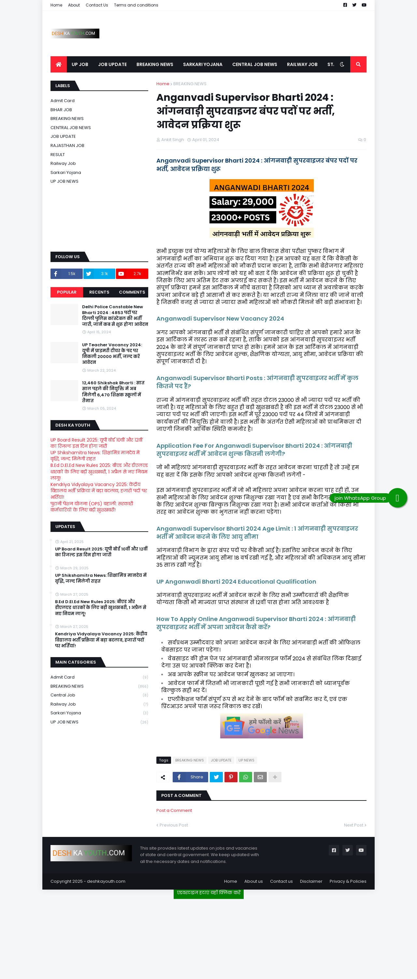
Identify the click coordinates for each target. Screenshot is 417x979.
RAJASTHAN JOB (67, 145)
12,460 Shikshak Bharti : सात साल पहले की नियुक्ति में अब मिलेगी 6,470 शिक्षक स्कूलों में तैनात (113, 392)
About (74, 5)
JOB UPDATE (221, 760)
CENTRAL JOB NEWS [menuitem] (254, 64)
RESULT (57, 155)
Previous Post (174, 825)
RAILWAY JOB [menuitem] (302, 64)
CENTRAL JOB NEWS (70, 128)
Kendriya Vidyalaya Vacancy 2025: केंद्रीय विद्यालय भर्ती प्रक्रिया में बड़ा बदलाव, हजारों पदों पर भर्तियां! (98, 490)
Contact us (281, 881)
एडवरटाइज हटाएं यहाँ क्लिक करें (208, 892)
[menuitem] (58, 64)
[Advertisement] (208, 936)
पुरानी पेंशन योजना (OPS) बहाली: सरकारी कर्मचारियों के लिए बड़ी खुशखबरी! (91, 506)
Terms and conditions (136, 5)
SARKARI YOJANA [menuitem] (203, 64)
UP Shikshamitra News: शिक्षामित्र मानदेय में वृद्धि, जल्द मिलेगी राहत (94, 455)
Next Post (353, 825)
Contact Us (97, 5)
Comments (132, 292)
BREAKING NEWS (190, 84)
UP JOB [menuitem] (80, 64)
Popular (67, 292)
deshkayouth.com (106, 881)
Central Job (99, 695)
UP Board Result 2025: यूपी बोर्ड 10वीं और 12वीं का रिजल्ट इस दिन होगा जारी (96, 443)
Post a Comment (174, 810)
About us (253, 881)
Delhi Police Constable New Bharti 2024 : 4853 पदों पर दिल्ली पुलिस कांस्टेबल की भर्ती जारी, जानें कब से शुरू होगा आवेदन (115, 316)
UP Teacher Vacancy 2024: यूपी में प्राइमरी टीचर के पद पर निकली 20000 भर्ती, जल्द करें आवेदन (112, 354)
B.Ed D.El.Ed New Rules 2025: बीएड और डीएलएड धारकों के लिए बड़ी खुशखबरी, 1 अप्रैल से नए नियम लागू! (99, 471)
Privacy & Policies (348, 881)
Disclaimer (311, 881)
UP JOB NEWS (64, 181)
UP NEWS (246, 760)
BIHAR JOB (61, 110)
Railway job (63, 163)
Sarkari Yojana (65, 172)
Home (56, 5)
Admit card (62, 101)
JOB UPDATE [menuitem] (112, 64)
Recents (99, 292)
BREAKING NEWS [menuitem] (155, 64)
